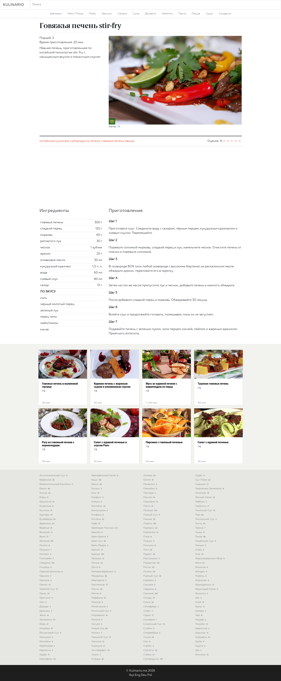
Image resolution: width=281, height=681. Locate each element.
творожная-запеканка (210, 488)
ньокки (97, 633)
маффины (99, 598)
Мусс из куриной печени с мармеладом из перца (161, 385)
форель (201, 576)
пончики (150, 545)
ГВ (118, 126)
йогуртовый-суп (51, 633)
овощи (129, 141)
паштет (149, 497)
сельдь (149, 598)
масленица (100, 585)
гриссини (47, 598)
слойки (149, 628)
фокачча (202, 567)
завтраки (56, 13)
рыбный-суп (152, 576)
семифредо (151, 606)
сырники (202, 484)
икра (44, 624)
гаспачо (46, 554)
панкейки (150, 488)
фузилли (202, 593)
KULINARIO (13, 5)
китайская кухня (52, 141)
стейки (149, 655)
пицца (196, 13)
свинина (151, 593)
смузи (149, 637)
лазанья (98, 558)
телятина (202, 493)
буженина (47, 506)
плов (147, 537)
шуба (200, 641)
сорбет (149, 646)
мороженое (100, 615)
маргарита (99, 580)
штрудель (203, 637)
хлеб (200, 602)
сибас (148, 611)
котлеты (98, 519)
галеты (45, 545)
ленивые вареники (104, 571)
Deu (144, 675)
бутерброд (48, 519)
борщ (44, 497)
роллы (149, 567)
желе (45, 615)
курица (98, 554)
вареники (47, 523)
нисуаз (97, 624)
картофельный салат (105, 475)
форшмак (202, 580)
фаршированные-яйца (210, 558)
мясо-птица (75, 13)
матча (96, 593)
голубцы (46, 567)
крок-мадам (100, 545)
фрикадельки (205, 585)
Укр (131, 675)
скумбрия (150, 620)
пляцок (149, 541)
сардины (150, 589)
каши (96, 480)
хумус (200, 606)
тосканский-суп (206, 519)
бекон (45, 488)
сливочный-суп (154, 624)
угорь (200, 550)
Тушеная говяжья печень (213, 383)
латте (96, 567)
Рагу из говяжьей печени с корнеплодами (58, 444)
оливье (149, 475)
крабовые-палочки (104, 528)
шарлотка (202, 628)
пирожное (151, 532)
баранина (47, 480)
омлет (148, 480)
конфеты (98, 515)
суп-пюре (203, 480)
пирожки (150, 528)
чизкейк (202, 624)
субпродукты (79, 141)
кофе (96, 523)
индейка (47, 628)
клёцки (97, 502)
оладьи (98, 659)
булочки (46, 510)
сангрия (149, 585)
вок (67, 141)
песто (148, 506)
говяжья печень (112, 141)
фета (200, 563)
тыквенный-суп (206, 541)
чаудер (201, 620)
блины (45, 493)
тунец (200, 532)
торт (199, 515)
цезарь (201, 611)
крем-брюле (100, 537)
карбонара (48, 646)
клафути (97, 497)
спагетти (150, 650)
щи (198, 650)
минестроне (100, 606)
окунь (96, 655)
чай (199, 615)
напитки (167, 13)
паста (182, 13)
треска (200, 528)
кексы (97, 484)
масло (97, 589)
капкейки (47, 641)
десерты (150, 13)
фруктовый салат (207, 589)
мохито (97, 620)
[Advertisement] (141, 177)
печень (95, 141)
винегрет (46, 532)
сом (147, 641)
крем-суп (99, 541)
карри (45, 655)
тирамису (202, 506)
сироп (148, 615)
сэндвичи (225, 13)
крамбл (97, 532)
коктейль (98, 506)
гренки (45, 585)
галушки (46, 550)
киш (95, 493)
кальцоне (47, 637)
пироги (150, 523)
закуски (106, 13)
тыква (200, 537)
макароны (99, 576)
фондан (201, 571)
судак (200, 475)
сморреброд (152, 633)
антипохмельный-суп (54, 475)
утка (199, 554)
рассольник (151, 558)
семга (149, 602)
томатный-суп (205, 510)
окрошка (98, 646)
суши (209, 13)
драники (46, 611)
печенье (150, 510)
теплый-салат (205, 497)
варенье (46, 528)
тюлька (201, 545)
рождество (151, 563)
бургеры (46, 515)
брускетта (47, 502)
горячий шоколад (52, 571)
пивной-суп (152, 515)
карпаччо (47, 650)
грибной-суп (49, 589)
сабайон (150, 580)
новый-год (99, 628)
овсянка (98, 641)
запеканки (48, 620)
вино (44, 537)
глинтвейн (47, 558)
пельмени (151, 502)
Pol (149, 675)
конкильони (100, 510)
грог (44, 602)
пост (148, 550)
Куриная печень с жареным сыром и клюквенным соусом (112, 385)
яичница (202, 655)
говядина (47, 563)
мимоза (97, 602)
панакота (150, 484)
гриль (45, 593)
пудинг (149, 554)
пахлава (150, 493)
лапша (97, 563)
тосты (200, 523)
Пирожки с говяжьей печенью (164, 442)
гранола (46, 580)
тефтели (201, 502)
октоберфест (100, 650)
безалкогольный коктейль (57, 484)
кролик (97, 550)
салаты (122, 13)
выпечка (47, 541)
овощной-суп (101, 637)
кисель (97, 488)
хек (199, 598)
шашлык (202, 633)
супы (136, 13)
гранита (46, 576)
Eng (137, 675)
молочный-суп (101, 611)
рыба (92, 13)
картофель (48, 659)
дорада (46, 606)
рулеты (149, 571)
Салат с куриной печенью (213, 442)
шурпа (200, 646)
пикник (149, 519)
